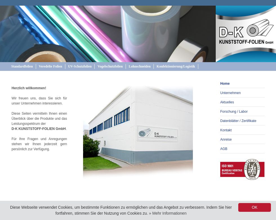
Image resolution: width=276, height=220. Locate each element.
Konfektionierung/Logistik (176, 66)
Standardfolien (22, 66)
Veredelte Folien (50, 66)
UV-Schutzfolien (80, 66)
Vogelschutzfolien (110, 66)
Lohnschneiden (140, 66)
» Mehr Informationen (167, 213)
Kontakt (226, 130)
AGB (223, 149)
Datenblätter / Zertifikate (238, 121)
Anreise (226, 139)
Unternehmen (230, 93)
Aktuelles (227, 102)
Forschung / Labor (234, 112)
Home (225, 84)
